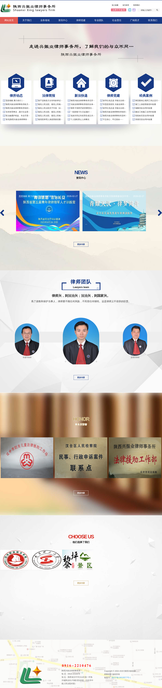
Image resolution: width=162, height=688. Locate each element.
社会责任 (116, 20)
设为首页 (126, 5)
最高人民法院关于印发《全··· (50, 108)
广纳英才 (134, 20)
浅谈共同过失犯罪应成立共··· (82, 116)
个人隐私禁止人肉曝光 (79, 119)
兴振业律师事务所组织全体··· (82, 104)
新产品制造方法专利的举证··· (50, 100)
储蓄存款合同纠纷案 (143, 108)
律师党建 (80, 20)
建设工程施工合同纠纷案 (145, 112)
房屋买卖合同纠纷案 (143, 119)
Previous (2, 213)
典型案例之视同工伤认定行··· (147, 100)
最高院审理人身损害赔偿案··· (50, 119)
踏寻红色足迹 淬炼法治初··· (114, 100)
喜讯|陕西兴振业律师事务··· (17, 119)
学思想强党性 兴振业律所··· (114, 104)
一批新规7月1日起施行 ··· (81, 112)
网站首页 (9, 20)
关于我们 (27, 20)
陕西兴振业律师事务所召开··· (82, 100)
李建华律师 (76, 361)
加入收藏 (115, 5)
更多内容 (81, 244)
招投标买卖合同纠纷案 (144, 116)
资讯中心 (63, 20)
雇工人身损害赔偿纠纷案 (145, 104)
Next (160, 213)
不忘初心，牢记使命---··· (113, 119)
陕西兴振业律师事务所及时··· (115, 116)
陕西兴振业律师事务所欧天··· (18, 104)
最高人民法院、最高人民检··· (50, 104)
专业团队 (98, 20)
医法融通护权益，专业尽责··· (18, 116)
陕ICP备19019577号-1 (121, 677)
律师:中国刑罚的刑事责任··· (81, 108)
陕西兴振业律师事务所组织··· (18, 108)
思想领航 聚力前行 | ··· (15, 100)
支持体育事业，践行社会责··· (18, 112)
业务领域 (45, 20)
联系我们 (136, 5)
